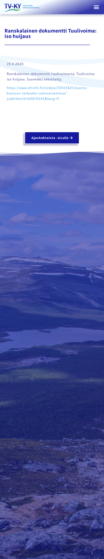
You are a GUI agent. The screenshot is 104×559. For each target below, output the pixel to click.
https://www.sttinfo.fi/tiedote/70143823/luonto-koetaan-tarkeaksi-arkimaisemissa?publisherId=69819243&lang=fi (47, 93)
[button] (96, 7)
